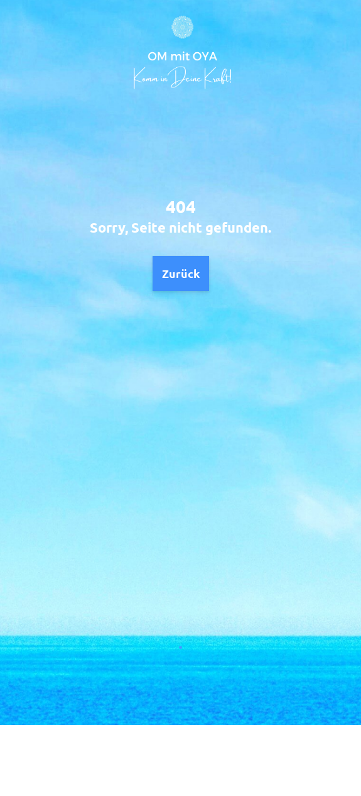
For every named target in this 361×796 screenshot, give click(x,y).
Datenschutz (147, 760)
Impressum (218, 760)
